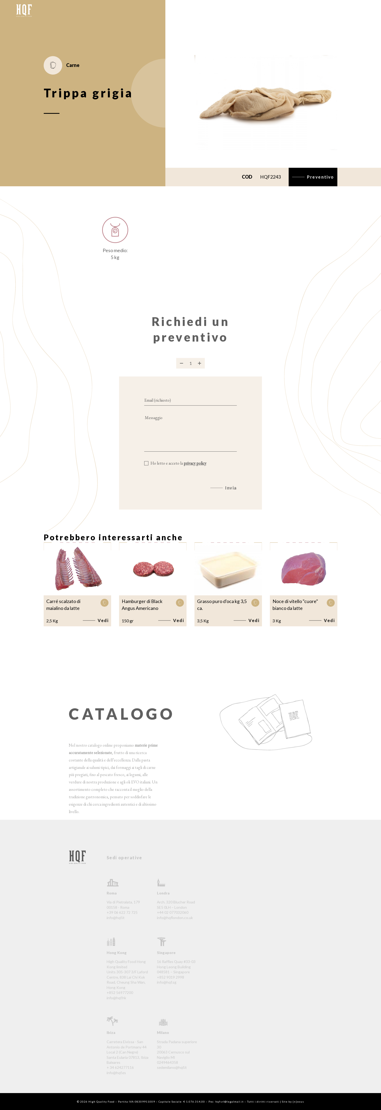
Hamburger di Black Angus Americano (142, 604)
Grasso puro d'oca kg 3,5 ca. (222, 604)
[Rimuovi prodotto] (181, 369)
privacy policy (195, 469)
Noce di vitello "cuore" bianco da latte (295, 604)
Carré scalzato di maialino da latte (63, 604)
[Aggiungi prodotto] (199, 369)
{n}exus (298, 1101)
